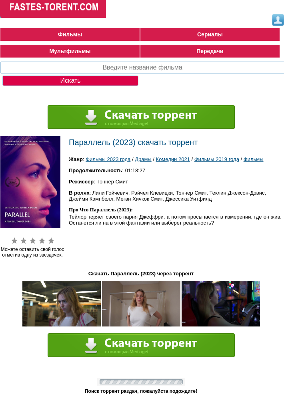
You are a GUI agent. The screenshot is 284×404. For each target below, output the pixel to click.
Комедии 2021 (173, 159)
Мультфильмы (69, 51)
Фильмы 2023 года (108, 159)
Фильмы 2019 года (216, 159)
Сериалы (210, 34)
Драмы (143, 159)
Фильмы (70, 34)
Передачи (209, 51)
